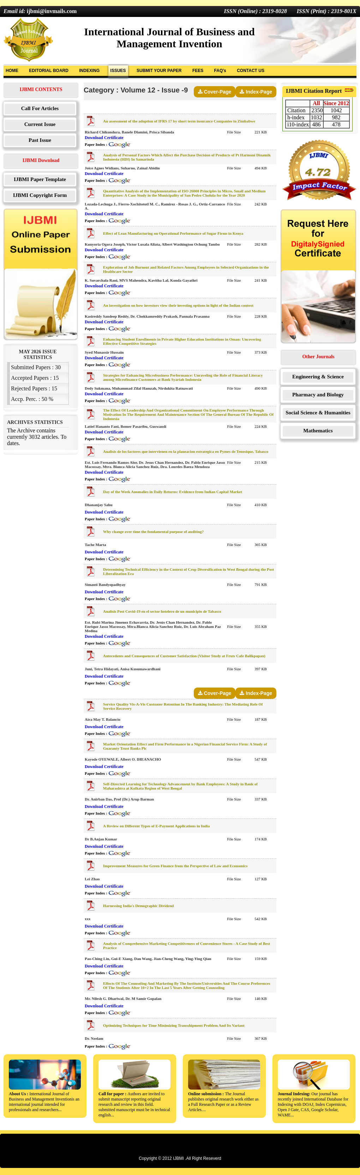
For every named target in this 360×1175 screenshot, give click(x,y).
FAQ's (220, 70)
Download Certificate (104, 137)
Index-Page (256, 92)
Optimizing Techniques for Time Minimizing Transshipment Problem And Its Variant (174, 1025)
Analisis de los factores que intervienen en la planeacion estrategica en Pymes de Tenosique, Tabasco (185, 451)
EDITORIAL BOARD (48, 70)
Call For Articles (40, 108)
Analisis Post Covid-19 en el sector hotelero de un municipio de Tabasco (162, 611)
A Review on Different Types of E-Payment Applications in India (156, 826)
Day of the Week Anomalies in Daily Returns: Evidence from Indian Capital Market (172, 492)
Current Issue (39, 124)
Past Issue (40, 140)
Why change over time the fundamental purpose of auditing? (153, 531)
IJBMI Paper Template (40, 179)
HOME (12, 70)
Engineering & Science (318, 376)
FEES (197, 70)
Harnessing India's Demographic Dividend (138, 906)
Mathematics (317, 430)
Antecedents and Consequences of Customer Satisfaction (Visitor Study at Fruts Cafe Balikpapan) (184, 656)
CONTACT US (250, 70)
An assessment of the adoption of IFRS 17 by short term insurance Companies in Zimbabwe (179, 121)
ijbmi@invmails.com (52, 11)
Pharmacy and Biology (318, 394)
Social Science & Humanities (318, 412)
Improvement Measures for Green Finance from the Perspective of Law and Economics (175, 866)
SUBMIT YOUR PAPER (159, 70)
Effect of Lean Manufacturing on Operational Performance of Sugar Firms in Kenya (173, 233)
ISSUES (118, 70)
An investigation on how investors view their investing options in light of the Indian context (178, 305)
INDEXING (89, 70)
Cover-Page (215, 92)
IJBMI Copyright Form (40, 195)
